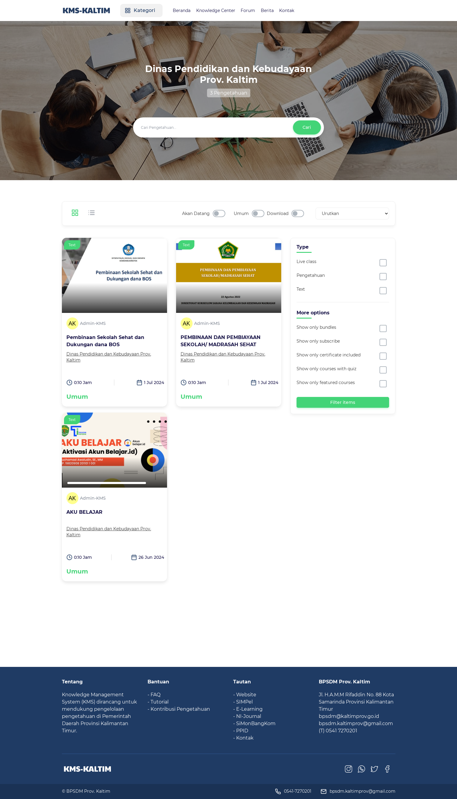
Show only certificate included (329, 355)
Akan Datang (196, 213)
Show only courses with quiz (326, 368)
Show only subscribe (318, 341)
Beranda (184, 10)
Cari (307, 127)
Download (277, 213)
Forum (251, 10)
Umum (241, 213)
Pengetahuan (311, 275)
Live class (306, 261)
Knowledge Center (218, 10)
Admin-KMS (93, 323)
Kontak (290, 10)
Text (301, 289)
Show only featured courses (326, 382)
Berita (270, 10)
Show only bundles (316, 327)
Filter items (342, 402)
